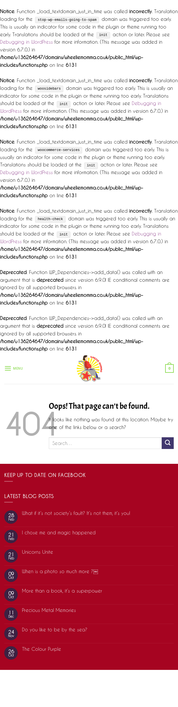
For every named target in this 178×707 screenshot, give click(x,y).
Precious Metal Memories (49, 610)
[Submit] (168, 443)
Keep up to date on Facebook (45, 475)
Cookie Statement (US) (89, 690)
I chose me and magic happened (59, 532)
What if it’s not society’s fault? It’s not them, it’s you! (76, 513)
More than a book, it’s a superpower (62, 590)
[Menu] (13, 368)
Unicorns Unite (37, 552)
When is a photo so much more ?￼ (60, 571)
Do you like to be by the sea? (54, 629)
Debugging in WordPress (26, 42)
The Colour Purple (41, 649)
